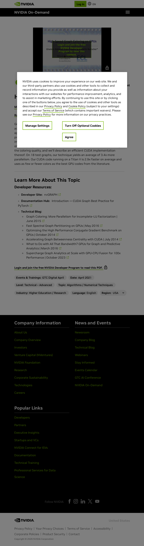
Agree (69, 137)
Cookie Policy (77, 106)
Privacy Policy (53, 106)
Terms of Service (53, 110)
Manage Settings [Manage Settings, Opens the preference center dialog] (37, 125)
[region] (72, 110)
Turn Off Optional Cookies (83, 125)
